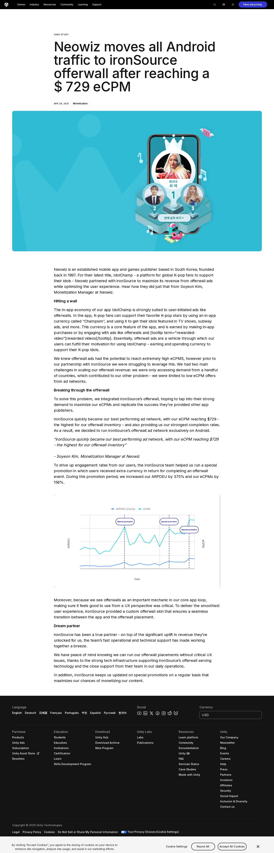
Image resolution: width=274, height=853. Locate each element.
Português (72, 712)
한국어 (123, 712)
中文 (84, 712)
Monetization (80, 103)
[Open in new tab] (37, 753)
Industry (34, 4)
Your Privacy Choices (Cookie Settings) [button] (154, 832)
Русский (109, 712)
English (17, 712)
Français (56, 712)
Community (67, 4)
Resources (50, 4)
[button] (253, 5)
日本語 (43, 712)
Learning (83, 4)
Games (21, 4)
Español (95, 712)
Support (96, 4)
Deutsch (30, 712)
